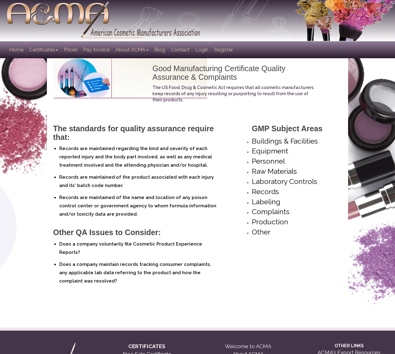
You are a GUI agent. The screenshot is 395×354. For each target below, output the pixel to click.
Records (265, 191)
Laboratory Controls (284, 181)
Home (16, 50)
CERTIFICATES (146, 346)
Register (223, 50)
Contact (180, 50)
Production (270, 222)
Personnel (268, 161)
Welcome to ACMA (248, 346)
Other (261, 232)
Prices (70, 50)
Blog (159, 50)
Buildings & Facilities (285, 141)
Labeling (266, 201)
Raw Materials (274, 171)
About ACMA (131, 50)
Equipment (270, 151)
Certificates (43, 50)
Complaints (270, 211)
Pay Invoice (96, 50)
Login (201, 50)
